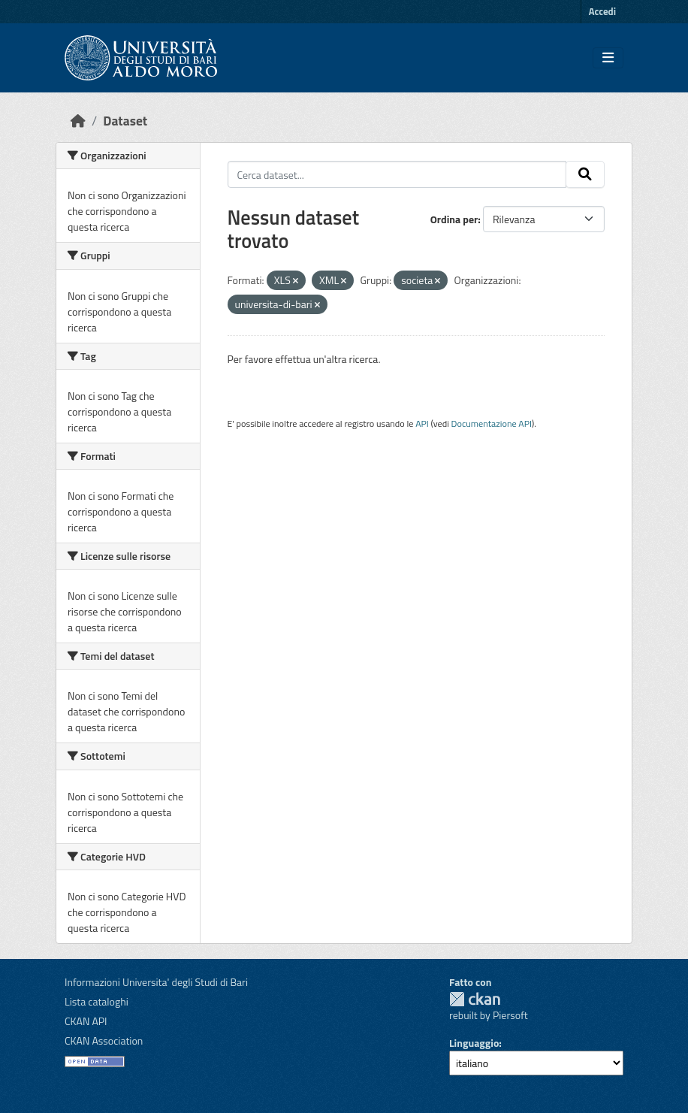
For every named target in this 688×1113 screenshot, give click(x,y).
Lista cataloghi (96, 1001)
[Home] (78, 120)
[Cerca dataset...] (397, 174)
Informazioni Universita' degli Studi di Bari (156, 982)
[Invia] (585, 174)
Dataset (125, 120)
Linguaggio (474, 1043)
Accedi (602, 11)
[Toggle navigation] (608, 57)
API (422, 423)
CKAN (474, 999)
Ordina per (454, 219)
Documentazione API (491, 423)
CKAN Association (104, 1040)
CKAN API (86, 1021)
